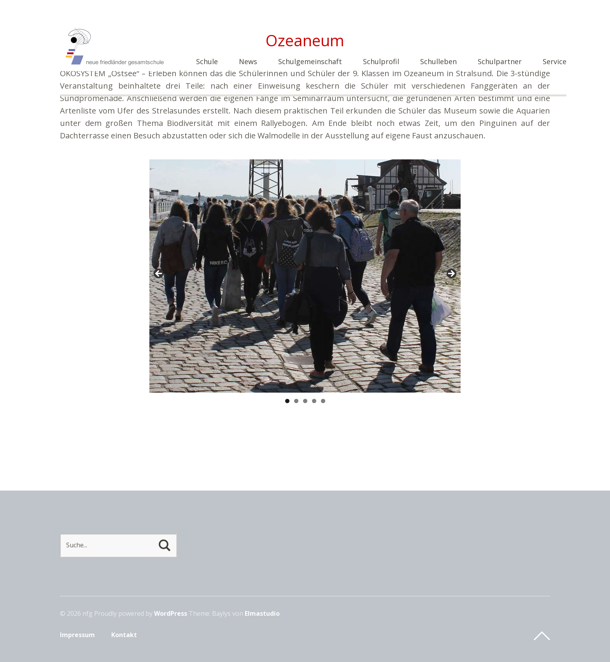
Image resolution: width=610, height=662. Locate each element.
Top (542, 636)
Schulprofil (381, 62)
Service (554, 62)
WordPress (170, 613)
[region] (305, 276)
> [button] (451, 274)
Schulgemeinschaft (310, 62)
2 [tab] (296, 401)
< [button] (159, 274)
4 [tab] (314, 401)
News (248, 62)
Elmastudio (262, 613)
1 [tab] (287, 401)
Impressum (77, 635)
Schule (207, 62)
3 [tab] (305, 401)
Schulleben (438, 62)
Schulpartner (500, 62)
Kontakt (124, 635)
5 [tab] (323, 401)
